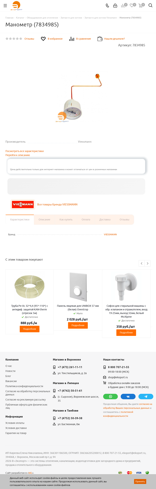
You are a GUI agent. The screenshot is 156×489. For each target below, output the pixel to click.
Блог (8, 376)
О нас (8, 365)
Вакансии (11, 381)
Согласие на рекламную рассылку (25, 399)
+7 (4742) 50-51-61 (70, 390)
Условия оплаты (14, 422)
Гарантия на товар (15, 433)
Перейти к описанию (17, 155)
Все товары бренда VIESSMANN (57, 204)
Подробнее (29, 328)
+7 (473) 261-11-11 (70, 367)
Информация (14, 416)
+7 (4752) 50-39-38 (70, 418)
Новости (10, 371)
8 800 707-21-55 (118, 367)
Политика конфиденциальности (24, 386)
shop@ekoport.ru (118, 377)
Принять (140, 481)
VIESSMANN (110, 234)
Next (148, 263)
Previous (142, 263)
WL (30, 472)
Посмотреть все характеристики (24, 151)
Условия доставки (16, 428)
